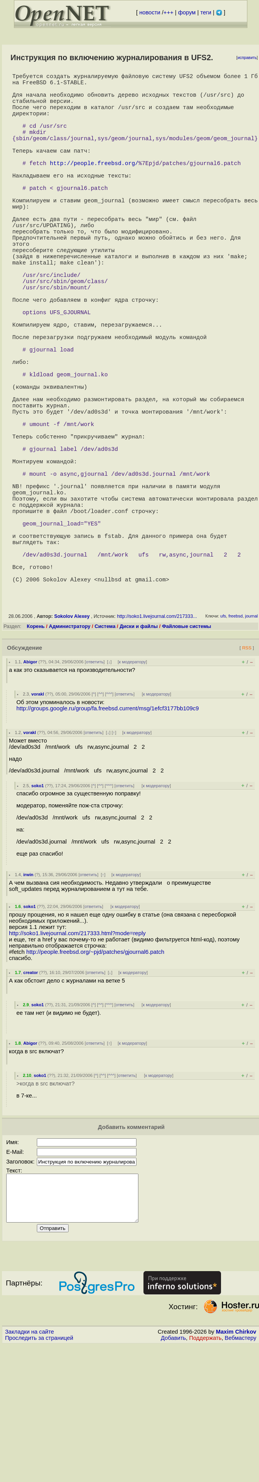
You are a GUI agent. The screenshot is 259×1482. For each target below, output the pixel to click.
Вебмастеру (240, 1475)
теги (205, 12)
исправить (247, 58)
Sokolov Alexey (72, 743)
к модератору (132, 789)
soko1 (37, 913)
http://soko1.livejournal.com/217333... (157, 743)
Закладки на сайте (29, 1468)
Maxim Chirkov (236, 1468)
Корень (36, 754)
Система (105, 754)
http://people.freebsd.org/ (94, 186)
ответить (95, 789)
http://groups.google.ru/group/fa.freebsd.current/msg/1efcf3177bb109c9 (107, 836)
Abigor (30, 789)
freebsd (235, 743)
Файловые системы (186, 754)
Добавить (173, 1475)
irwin (28, 1002)
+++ (169, 12)
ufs (223, 743)
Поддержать (205, 1475)
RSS (246, 775)
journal (251, 743)
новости (149, 12)
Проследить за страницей (39, 1475)
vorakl (37, 821)
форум (186, 12)
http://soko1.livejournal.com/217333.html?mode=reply (77, 1061)
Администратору (69, 754)
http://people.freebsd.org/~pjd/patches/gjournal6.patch (95, 1079)
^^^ (109, 821)
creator (30, 1100)
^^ (100, 821)
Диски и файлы (138, 754)
